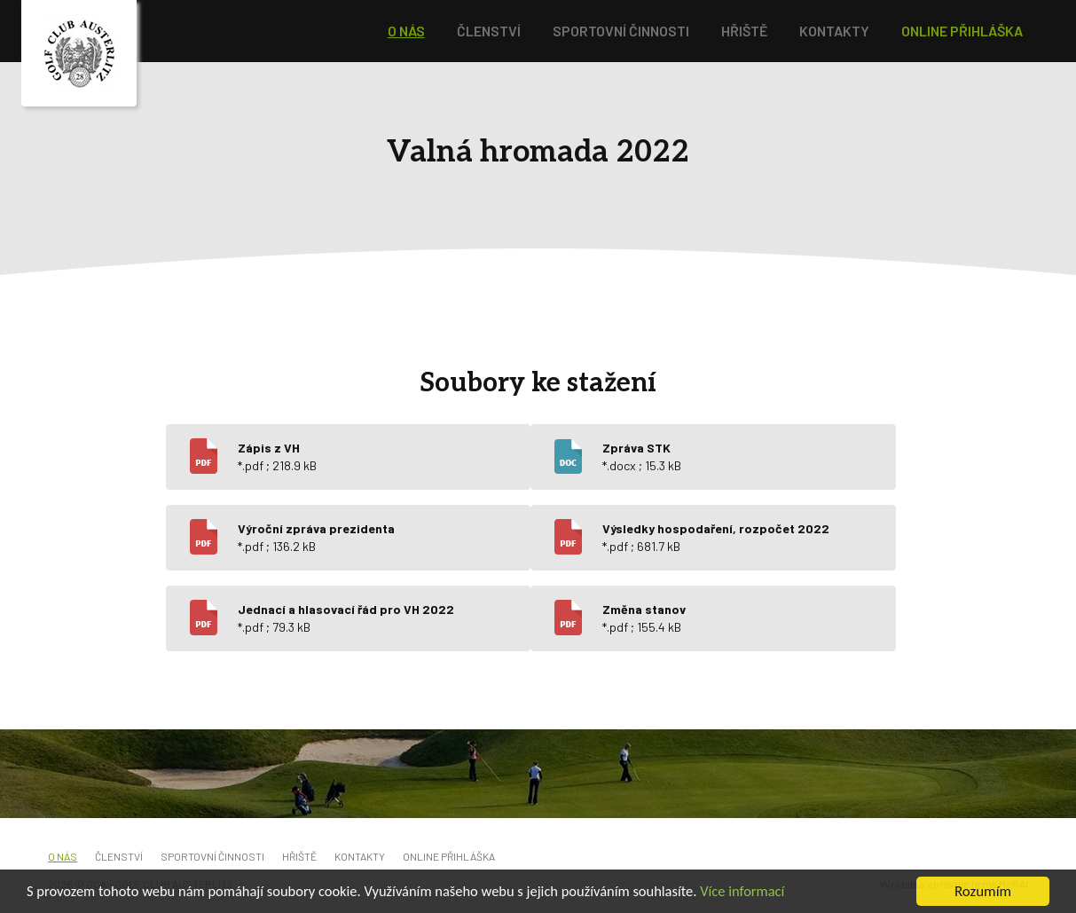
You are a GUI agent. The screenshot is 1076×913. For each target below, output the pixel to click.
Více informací (765, 894)
